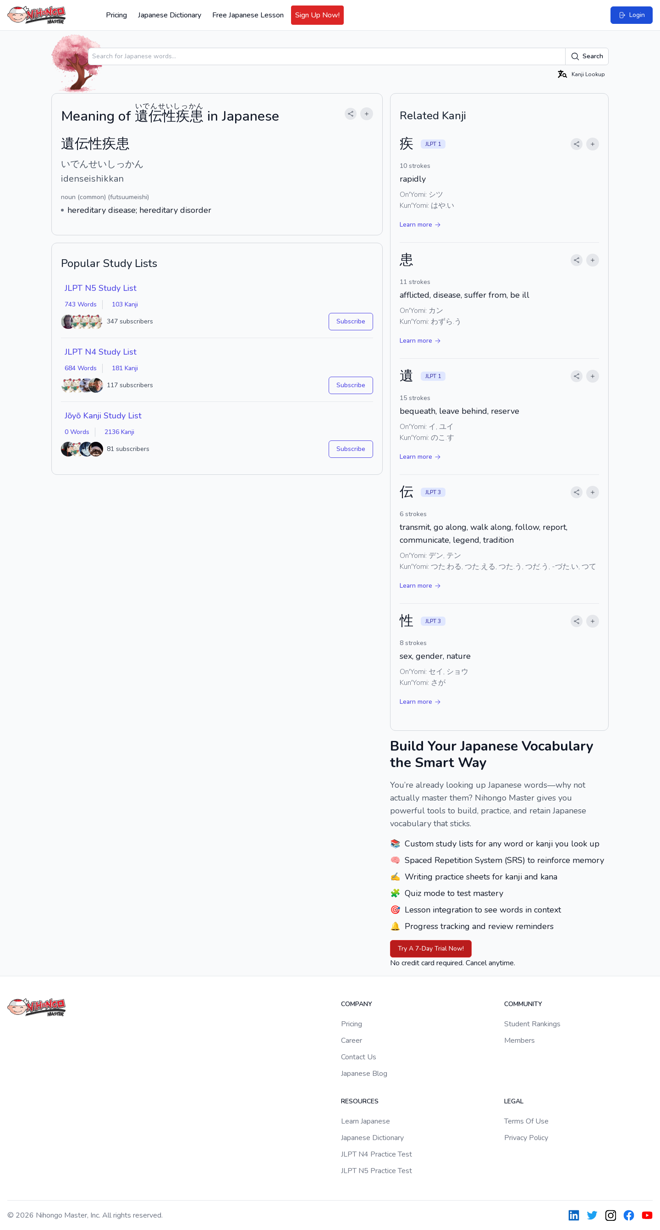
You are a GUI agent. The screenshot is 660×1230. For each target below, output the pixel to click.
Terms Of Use (526, 1121)
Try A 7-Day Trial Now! (431, 948)
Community (523, 1004)
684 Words (81, 368)
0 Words (77, 432)
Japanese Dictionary (169, 15)
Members (519, 1040)
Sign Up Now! (317, 15)
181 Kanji (125, 368)
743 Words (81, 304)
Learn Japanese (365, 1121)
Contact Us (358, 1057)
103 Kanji (125, 304)
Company (356, 1004)
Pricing (116, 15)
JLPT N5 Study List (101, 288)
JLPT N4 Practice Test (376, 1154)
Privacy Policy (526, 1138)
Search (587, 56)
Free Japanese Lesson (248, 15)
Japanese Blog (364, 1074)
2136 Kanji (119, 432)
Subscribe (350, 321)
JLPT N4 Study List (101, 351)
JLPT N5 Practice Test (376, 1171)
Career (351, 1040)
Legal (513, 1101)
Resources (360, 1101)
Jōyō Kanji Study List (103, 415)
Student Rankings (532, 1024)
